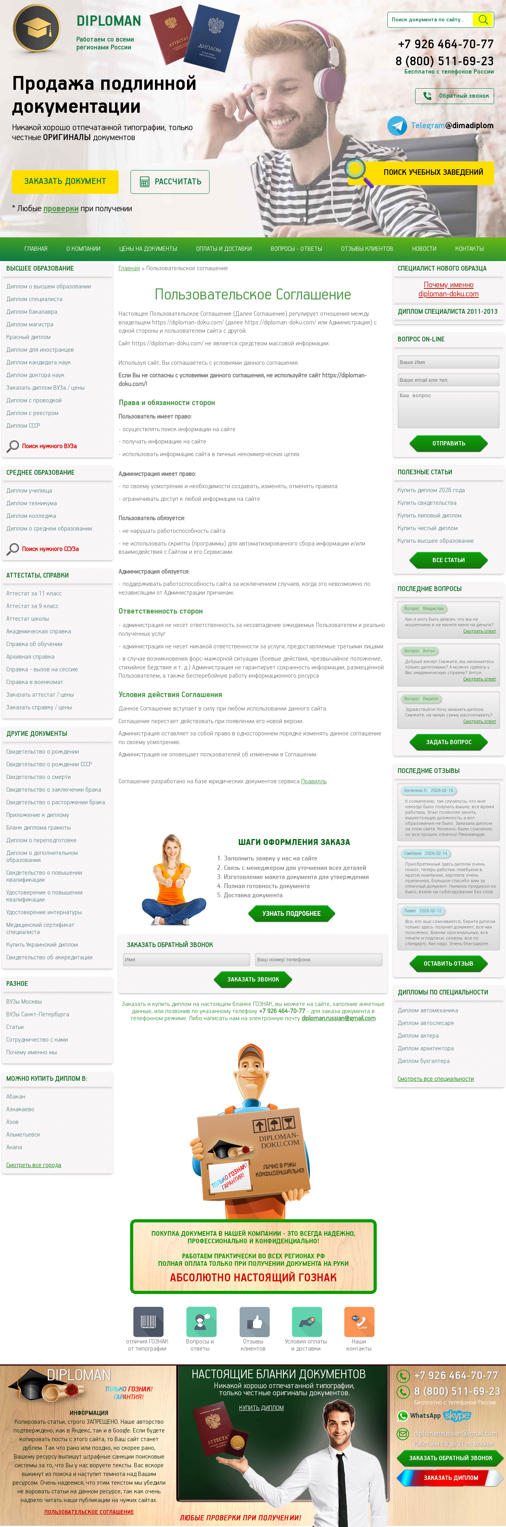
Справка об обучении (34, 644)
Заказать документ (65, 181)
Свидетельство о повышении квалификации (44, 876)
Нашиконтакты (359, 1345)
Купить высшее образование (436, 548)
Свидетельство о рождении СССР (49, 764)
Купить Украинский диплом (42, 945)
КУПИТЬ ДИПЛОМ (261, 1408)
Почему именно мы (31, 1052)
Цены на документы (148, 249)
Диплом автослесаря (426, 1030)
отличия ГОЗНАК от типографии (147, 1345)
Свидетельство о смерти (38, 777)
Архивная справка (30, 657)
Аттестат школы (27, 619)
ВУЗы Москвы (24, 1002)
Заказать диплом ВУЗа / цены (45, 388)
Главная (36, 249)
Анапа (14, 1147)
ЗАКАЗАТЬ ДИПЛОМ (451, 1478)
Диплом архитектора (426, 1055)
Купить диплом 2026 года (431, 497)
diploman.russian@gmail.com (339, 1018)
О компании (83, 249)
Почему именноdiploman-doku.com (449, 289)
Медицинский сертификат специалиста (40, 928)
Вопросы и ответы (200, 1345)
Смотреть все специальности (436, 1086)
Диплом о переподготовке (41, 840)
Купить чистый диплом (428, 535)
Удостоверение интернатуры (44, 912)
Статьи (15, 1027)
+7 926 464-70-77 (446, 45)
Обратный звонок (464, 96)
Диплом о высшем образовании (48, 286)
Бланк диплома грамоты (38, 828)
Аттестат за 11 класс (34, 593)
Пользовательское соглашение (89, 1512)
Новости (424, 249)
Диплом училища (29, 490)
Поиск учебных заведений (433, 172)
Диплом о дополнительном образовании (42, 856)
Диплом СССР (23, 426)
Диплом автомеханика (428, 1017)
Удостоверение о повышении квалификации (44, 896)
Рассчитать (178, 182)
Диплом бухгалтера (424, 1068)
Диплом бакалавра (31, 312)
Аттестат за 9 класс (32, 606)
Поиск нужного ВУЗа (49, 446)
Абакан (15, 1097)
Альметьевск (23, 1135)
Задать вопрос (449, 749)
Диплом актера (418, 1043)
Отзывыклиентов (253, 1345)
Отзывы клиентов (367, 249)
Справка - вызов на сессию (42, 669)
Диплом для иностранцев (40, 350)
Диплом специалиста (34, 299)
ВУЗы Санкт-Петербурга (37, 1014)
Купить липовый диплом (430, 523)
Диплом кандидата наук (38, 362)
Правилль (314, 781)
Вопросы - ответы (296, 249)
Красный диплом (28, 337)
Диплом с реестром (32, 413)
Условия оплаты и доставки (306, 1345)
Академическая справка (38, 631)
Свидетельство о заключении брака (53, 790)
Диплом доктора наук (35, 375)
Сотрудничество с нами (37, 1040)
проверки (61, 209)
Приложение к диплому (37, 815)
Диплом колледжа (31, 516)
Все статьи (448, 567)
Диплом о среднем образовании (49, 528)
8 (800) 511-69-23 (444, 62)
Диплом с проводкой (34, 400)
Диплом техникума (31, 503)
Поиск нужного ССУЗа (50, 549)
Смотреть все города (33, 1165)
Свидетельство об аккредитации (49, 957)
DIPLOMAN (79, 1376)
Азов (12, 1122)
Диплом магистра (29, 324)
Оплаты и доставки (224, 249)
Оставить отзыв (449, 971)
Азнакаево (20, 1109)
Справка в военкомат (34, 682)
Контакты (469, 249)
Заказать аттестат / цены (40, 695)
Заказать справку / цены (39, 707)
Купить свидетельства (427, 510)
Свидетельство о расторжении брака (55, 802)
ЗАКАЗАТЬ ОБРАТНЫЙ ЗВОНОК (451, 1458)
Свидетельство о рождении (42, 752)
